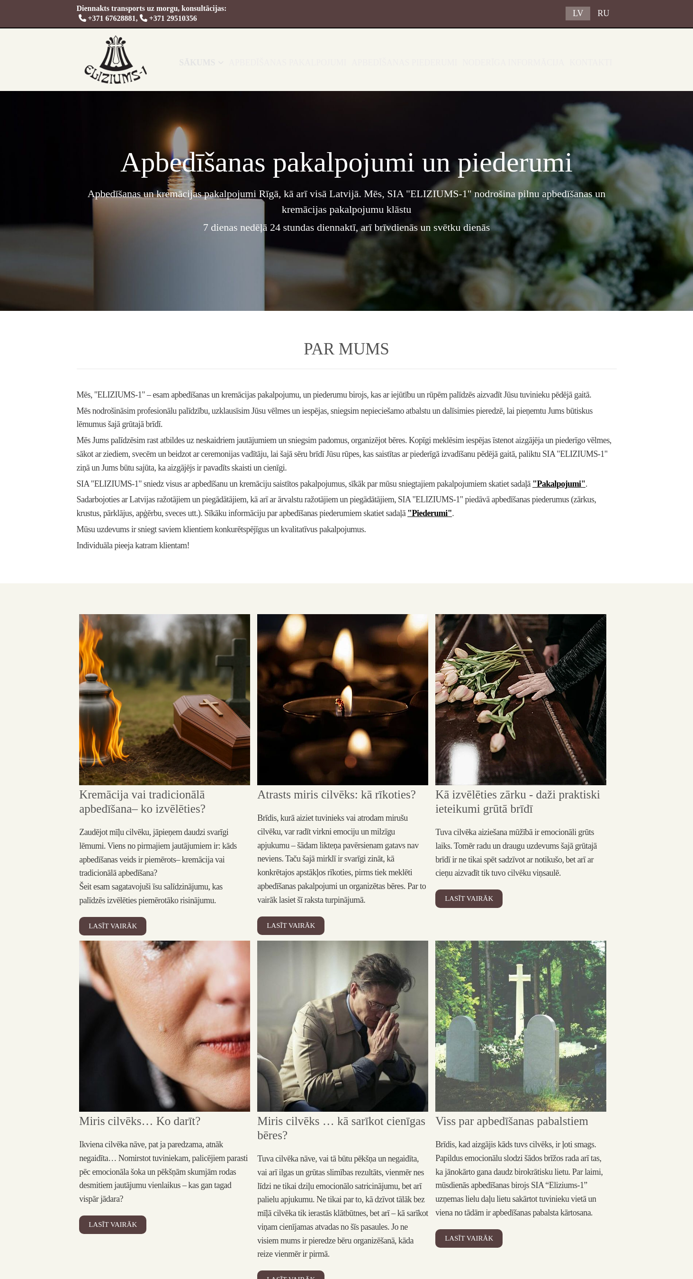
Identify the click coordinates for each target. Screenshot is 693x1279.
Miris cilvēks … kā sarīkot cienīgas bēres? (341, 1128)
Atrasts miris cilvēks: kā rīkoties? (336, 794)
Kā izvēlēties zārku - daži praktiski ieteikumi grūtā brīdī (517, 801)
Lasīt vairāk (113, 926)
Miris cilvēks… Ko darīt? (139, 1121)
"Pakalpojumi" (558, 484)
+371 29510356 (173, 18)
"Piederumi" (429, 513)
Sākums (232, 63)
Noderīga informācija (525, 63)
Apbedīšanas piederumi (424, 63)
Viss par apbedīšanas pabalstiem (511, 1121)
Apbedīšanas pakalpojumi (316, 63)
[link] (232, 62)
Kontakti (597, 63)
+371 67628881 (107, 18)
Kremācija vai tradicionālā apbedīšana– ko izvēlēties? (142, 801)
